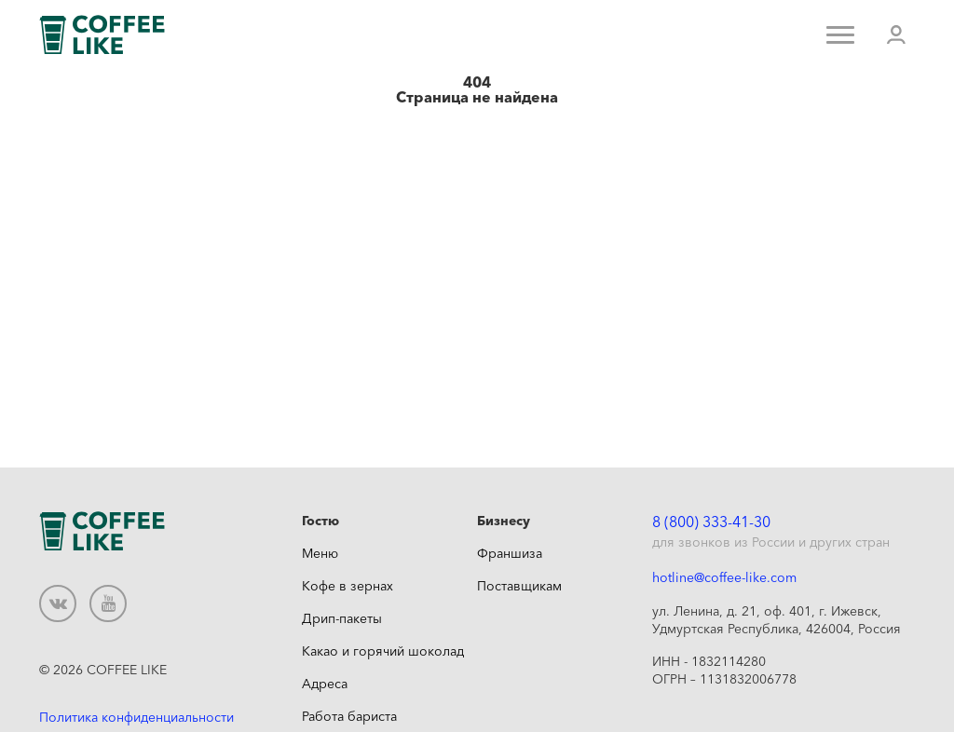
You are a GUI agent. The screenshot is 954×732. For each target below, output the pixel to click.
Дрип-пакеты (342, 618)
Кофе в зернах (347, 585)
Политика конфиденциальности (136, 717)
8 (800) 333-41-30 (711, 521)
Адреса (325, 683)
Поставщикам (519, 585)
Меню (320, 553)
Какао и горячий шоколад (383, 651)
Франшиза (509, 553)
